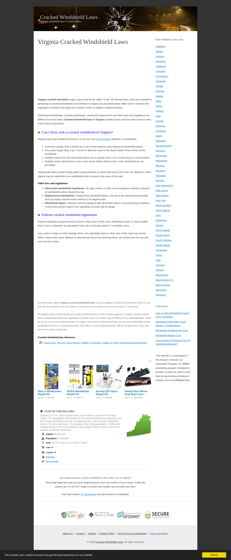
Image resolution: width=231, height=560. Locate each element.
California (161, 66)
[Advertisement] (95, 71)
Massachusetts (164, 145)
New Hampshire (164, 185)
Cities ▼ (49, 447)
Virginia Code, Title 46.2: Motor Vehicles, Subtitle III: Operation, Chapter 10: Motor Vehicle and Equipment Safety (95, 343)
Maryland (161, 140)
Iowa (158, 116)
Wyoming (161, 294)
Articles (92, 533)
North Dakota (163, 210)
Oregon (160, 225)
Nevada (160, 180)
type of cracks (103, 139)
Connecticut (162, 76)
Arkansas (161, 61)
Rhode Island (163, 235)
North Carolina (163, 205)
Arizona (160, 56)
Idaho (159, 101)
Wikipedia (50, 457)
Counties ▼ (51, 452)
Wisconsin (161, 289)
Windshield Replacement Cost (172, 330)
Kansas (160, 121)
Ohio (158, 215)
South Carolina (163, 240)
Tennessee (161, 250)
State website (52, 461)
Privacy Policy (106, 533)
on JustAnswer (89, 494)
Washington (162, 275)
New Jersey (162, 190)
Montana (160, 170)
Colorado (160, 71)
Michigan (160, 150)
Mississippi (161, 160)
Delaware (161, 81)
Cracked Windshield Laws (69, 17)
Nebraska (161, 175)
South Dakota (163, 245)
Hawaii (159, 96)
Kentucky (161, 126)
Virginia (160, 270)
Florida (159, 86)
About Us (68, 533)
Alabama (160, 46)
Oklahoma (161, 220)
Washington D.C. (165, 280)
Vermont (160, 265)
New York (161, 200)
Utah (158, 260)
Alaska (159, 51)
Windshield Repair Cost (168, 335)
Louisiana (161, 131)
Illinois (159, 106)
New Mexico (162, 195)
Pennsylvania (163, 230)
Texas (159, 255)
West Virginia (163, 285)
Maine (159, 135)
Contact (80, 533)
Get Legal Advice (159, 533)
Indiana (159, 111)
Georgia (160, 91)
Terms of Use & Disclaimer (132, 533)
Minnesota (161, 155)
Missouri (160, 165)
